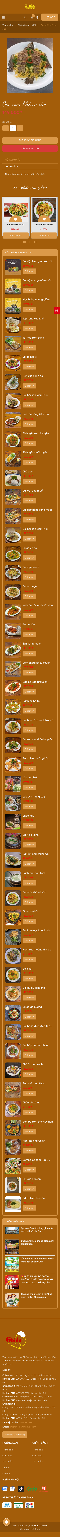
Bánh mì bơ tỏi (31, 701)
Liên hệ (6, 1473)
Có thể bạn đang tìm (18, 252)
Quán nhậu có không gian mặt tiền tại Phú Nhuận (37, 1230)
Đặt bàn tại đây (30, 148)
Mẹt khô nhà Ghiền (34, 1140)
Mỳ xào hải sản (32, 1179)
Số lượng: (7, 121)
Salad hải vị (30, 356)
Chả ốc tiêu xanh (33, 1064)
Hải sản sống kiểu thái (36, 414)
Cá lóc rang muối (33, 490)
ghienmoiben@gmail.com (23, 1426)
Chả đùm (28, 471)
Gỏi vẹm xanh (31, 567)
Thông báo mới (14, 1221)
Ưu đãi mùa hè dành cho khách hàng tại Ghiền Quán (37, 1260)
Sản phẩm (7, 1461)
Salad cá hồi (30, 548)
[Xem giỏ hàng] (31, 17)
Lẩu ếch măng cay (34, 796)
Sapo (37, 1529)
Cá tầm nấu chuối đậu (36, 853)
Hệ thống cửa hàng (15, 1434)
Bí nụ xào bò (30, 911)
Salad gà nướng (32, 1006)
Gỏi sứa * (28, 968)
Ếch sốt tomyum (32, 643)
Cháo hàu (28, 815)
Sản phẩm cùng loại (30, 187)
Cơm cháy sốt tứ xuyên (36, 662)
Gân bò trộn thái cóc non (38, 1121)
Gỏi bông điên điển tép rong (36, 1026)
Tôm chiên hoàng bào (36, 758)
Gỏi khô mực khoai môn (37, 930)
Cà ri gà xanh (31, 834)
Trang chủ (7, 1449)
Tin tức (5, 1467)
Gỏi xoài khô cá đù (15, 224)
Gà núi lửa (29, 624)
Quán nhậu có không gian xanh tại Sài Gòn (37, 1243)
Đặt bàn (49, 17)
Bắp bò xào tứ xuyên (35, 681)
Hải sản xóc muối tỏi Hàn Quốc (38, 605)
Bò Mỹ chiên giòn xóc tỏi (37, 261)
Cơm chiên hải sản (34, 1198)
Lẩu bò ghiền (30, 777)
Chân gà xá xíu (31, 1102)
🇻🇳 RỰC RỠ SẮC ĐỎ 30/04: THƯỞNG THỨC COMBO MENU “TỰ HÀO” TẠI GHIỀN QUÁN (37, 1279)
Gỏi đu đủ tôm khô (34, 987)
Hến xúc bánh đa (33, 375)
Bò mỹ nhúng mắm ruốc (37, 280)
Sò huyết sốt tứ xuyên (36, 433)
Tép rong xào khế (33, 318)
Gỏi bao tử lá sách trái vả (38, 720)
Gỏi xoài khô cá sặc (34, 892)
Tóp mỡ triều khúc (34, 1083)
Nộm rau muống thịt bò (37, 949)
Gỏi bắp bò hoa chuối (35, 1045)
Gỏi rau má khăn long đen (38, 739)
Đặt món (29, 271)
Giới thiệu (7, 1455)
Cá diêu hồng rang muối (37, 509)
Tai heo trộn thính (33, 337)
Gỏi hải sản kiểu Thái (35, 395)
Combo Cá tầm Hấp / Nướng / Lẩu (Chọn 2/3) (37, 1160)
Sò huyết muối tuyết (35, 452)
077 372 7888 (27, 1422)
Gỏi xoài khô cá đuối (44, 224)
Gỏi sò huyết (30, 586)
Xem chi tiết (16, 235)
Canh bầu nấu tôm (34, 873)
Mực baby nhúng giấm (36, 299)
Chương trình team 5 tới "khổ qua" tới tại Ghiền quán (36, 1296)
